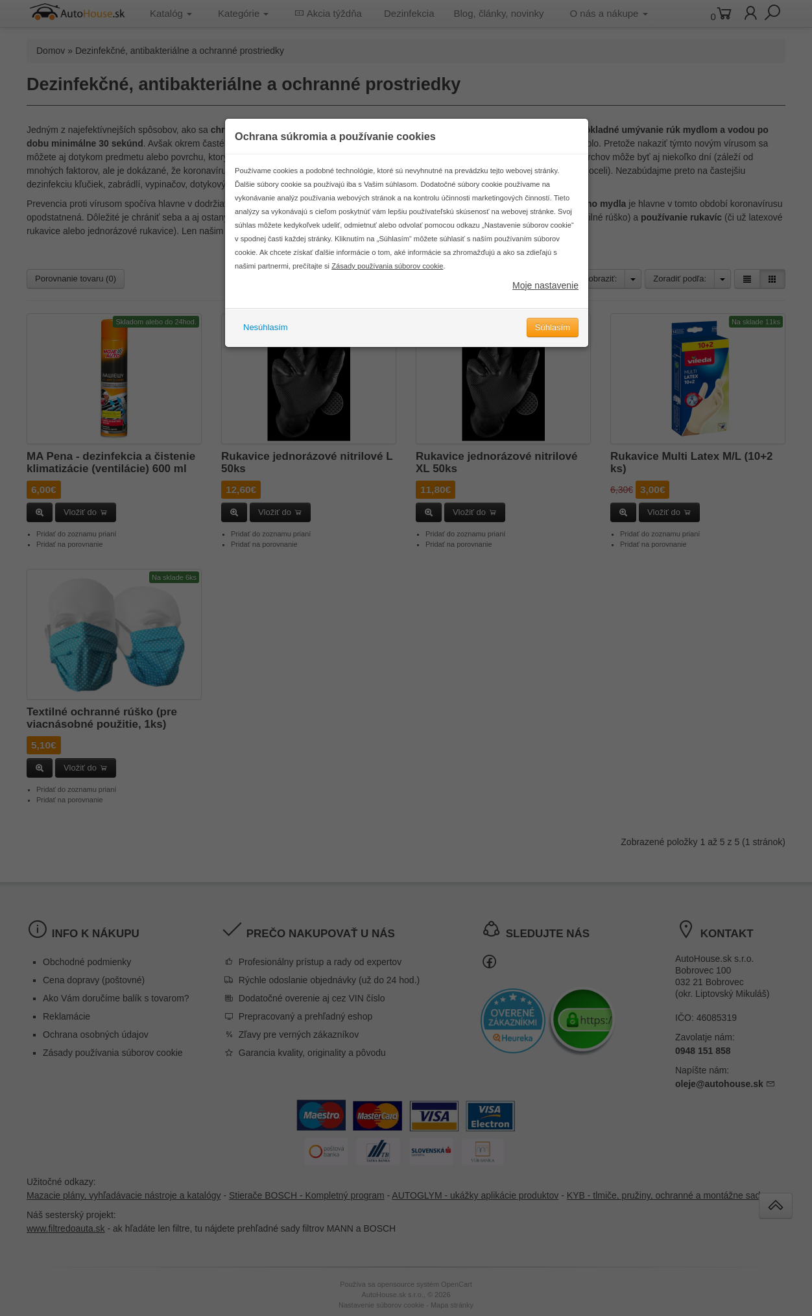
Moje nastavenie (545, 299)
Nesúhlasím (265, 341)
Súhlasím (552, 341)
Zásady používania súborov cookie (387, 279)
